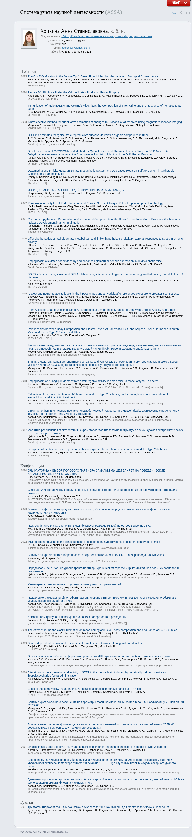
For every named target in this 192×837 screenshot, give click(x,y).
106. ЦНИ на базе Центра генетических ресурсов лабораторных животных (106, 36)
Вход (174, 13)
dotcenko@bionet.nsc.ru (75, 47)
